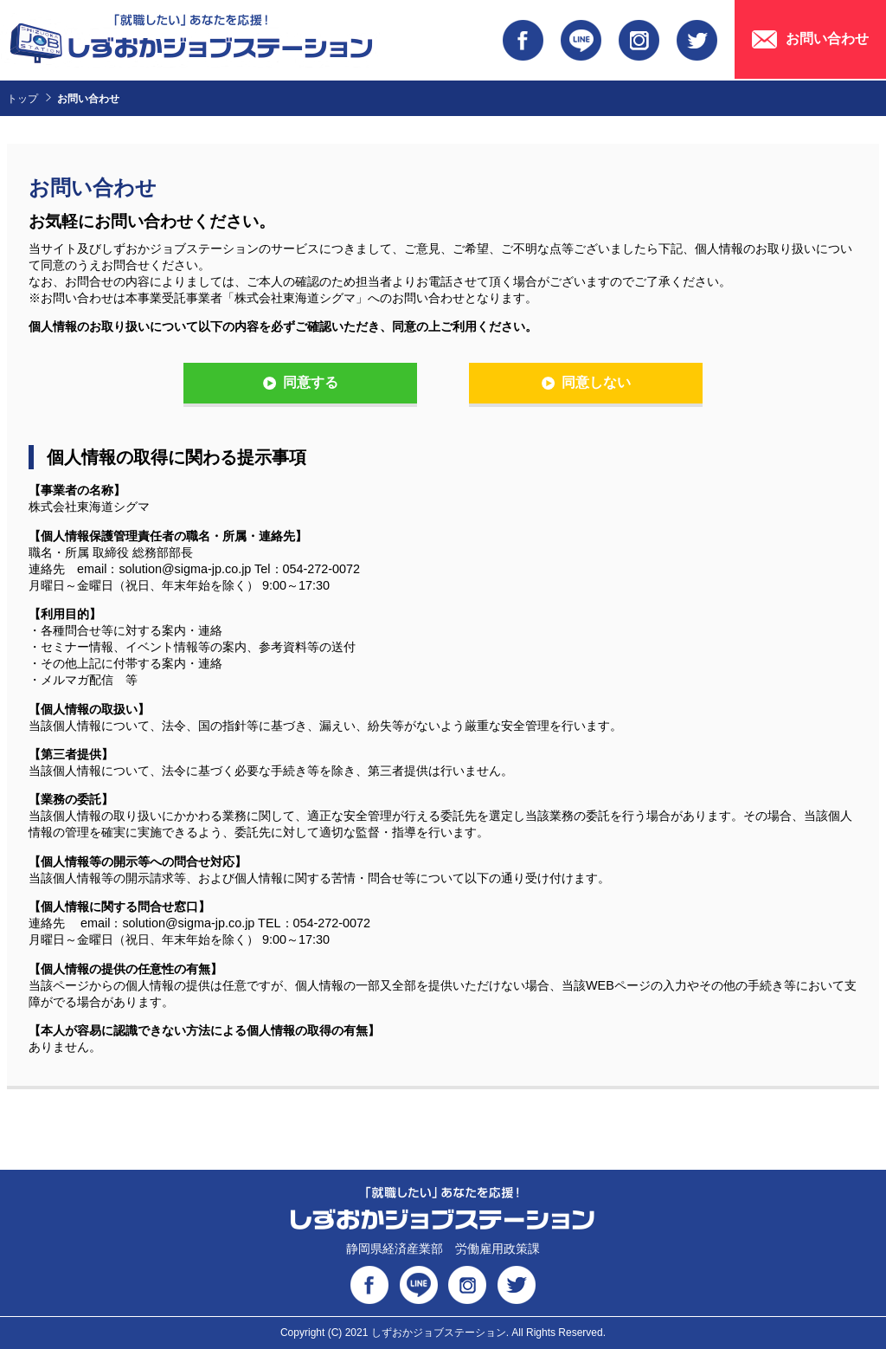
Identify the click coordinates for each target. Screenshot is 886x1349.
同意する (310, 382)
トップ (22, 99)
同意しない (596, 382)
